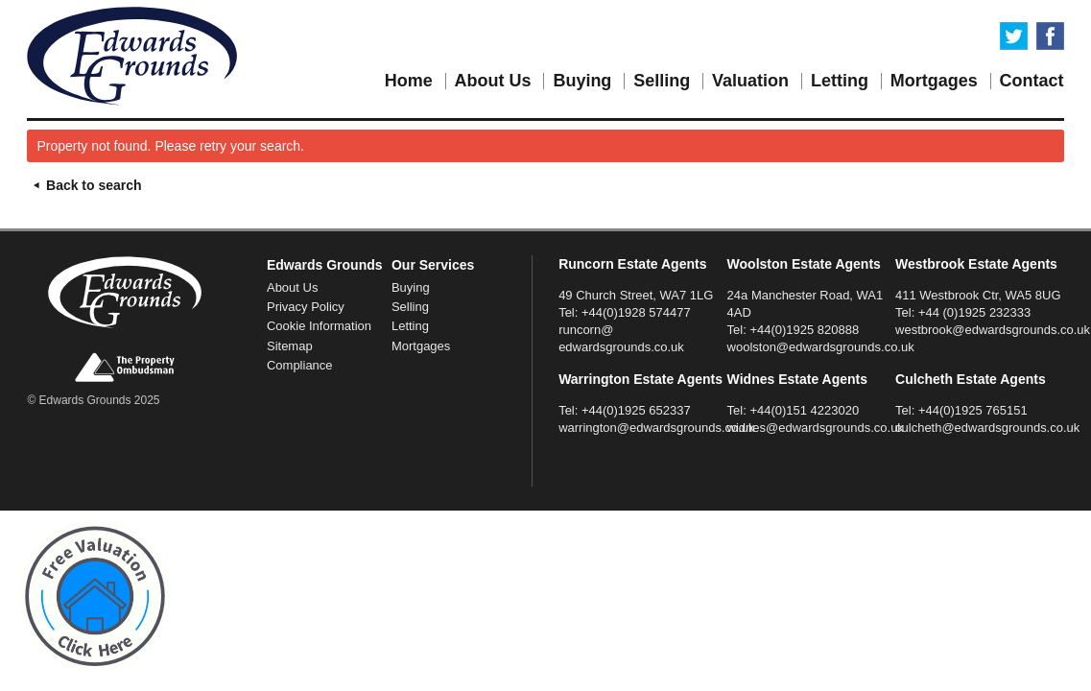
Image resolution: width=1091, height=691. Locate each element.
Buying (582, 81)
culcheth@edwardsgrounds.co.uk (987, 427)
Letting (839, 81)
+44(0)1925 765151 (973, 410)
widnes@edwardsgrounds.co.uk (815, 427)
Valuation (750, 81)
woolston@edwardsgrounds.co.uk (820, 347)
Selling (661, 81)
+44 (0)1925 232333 (974, 312)
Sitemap (290, 346)
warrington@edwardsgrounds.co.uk (656, 427)
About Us (493, 81)
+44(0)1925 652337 (636, 410)
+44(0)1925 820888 (804, 329)
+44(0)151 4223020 (804, 410)
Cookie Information (319, 326)
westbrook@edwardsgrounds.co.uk (992, 329)
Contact (1032, 81)
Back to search (84, 185)
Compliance (300, 365)
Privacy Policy (305, 306)
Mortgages (934, 81)
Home (409, 81)
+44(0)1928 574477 (636, 312)
